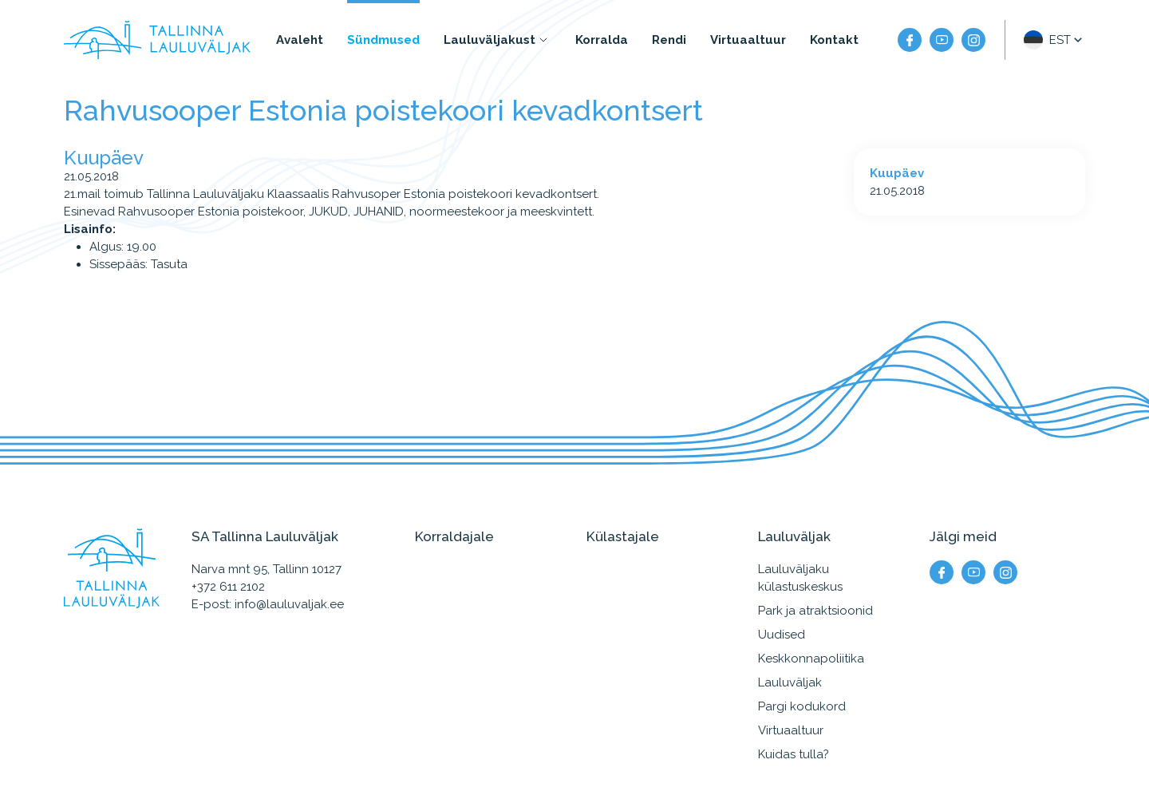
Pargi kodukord (802, 706)
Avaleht (299, 40)
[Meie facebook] (910, 40)
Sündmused (383, 40)
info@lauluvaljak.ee (289, 604)
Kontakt (834, 40)
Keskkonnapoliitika (811, 658)
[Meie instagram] (973, 40)
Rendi (669, 40)
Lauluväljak (790, 682)
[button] (1054, 39)
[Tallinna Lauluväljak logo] (157, 40)
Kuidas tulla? (793, 754)
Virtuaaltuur (748, 40)
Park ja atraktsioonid (815, 610)
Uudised (781, 634)
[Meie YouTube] (942, 40)
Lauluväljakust (489, 40)
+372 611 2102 (228, 587)
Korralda (601, 40)
